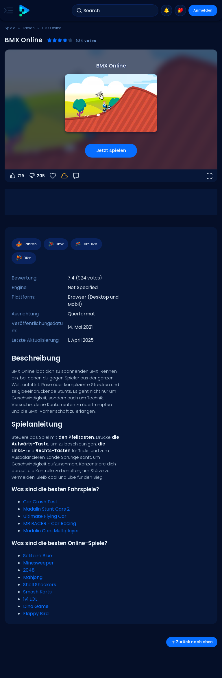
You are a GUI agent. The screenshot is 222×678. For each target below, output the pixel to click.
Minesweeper (38, 563)
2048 (29, 570)
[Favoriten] (52, 175)
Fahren (29, 27)
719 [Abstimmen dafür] (16, 175)
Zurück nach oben (192, 642)
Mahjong (32, 577)
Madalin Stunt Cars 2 (46, 509)
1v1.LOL (30, 599)
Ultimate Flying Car (44, 516)
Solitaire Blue (37, 555)
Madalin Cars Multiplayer (51, 530)
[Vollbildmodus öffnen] (209, 175)
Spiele (10, 27)
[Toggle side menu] (7, 10)
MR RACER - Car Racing (49, 523)
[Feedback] (76, 175)
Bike (24, 258)
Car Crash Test (40, 501)
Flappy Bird (36, 613)
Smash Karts (37, 592)
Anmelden (202, 10)
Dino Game (36, 606)
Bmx (56, 244)
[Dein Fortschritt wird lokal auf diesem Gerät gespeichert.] (64, 175)
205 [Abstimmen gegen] (37, 175)
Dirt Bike (86, 244)
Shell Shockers (39, 584)
